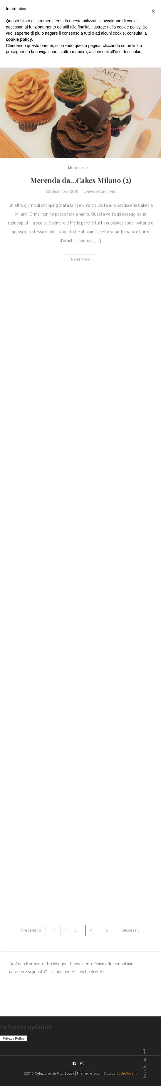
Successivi (131, 930)
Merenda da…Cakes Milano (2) (80, 182)
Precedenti (31, 930)
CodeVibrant (126, 1073)
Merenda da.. (79, 170)
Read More (80, 261)
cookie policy (19, 39)
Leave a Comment (99, 193)
